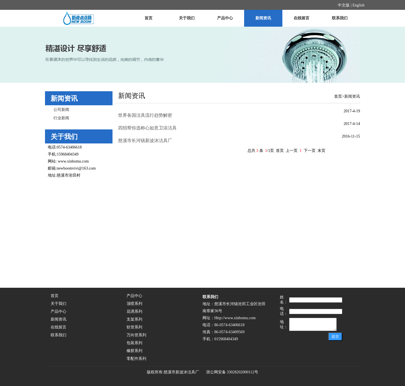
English (358, 5)
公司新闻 (61, 110)
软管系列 (134, 327)
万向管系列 (136, 335)
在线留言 (301, 18)
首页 (148, 18)
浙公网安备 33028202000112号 (230, 372)
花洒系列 (134, 311)
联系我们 (340, 18)
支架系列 (134, 319)
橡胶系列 (134, 351)
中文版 (344, 5)
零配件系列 (136, 359)
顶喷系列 (134, 304)
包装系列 (134, 343)
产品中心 (225, 18)
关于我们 (187, 18)
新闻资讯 (263, 18)
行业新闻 (61, 118)
